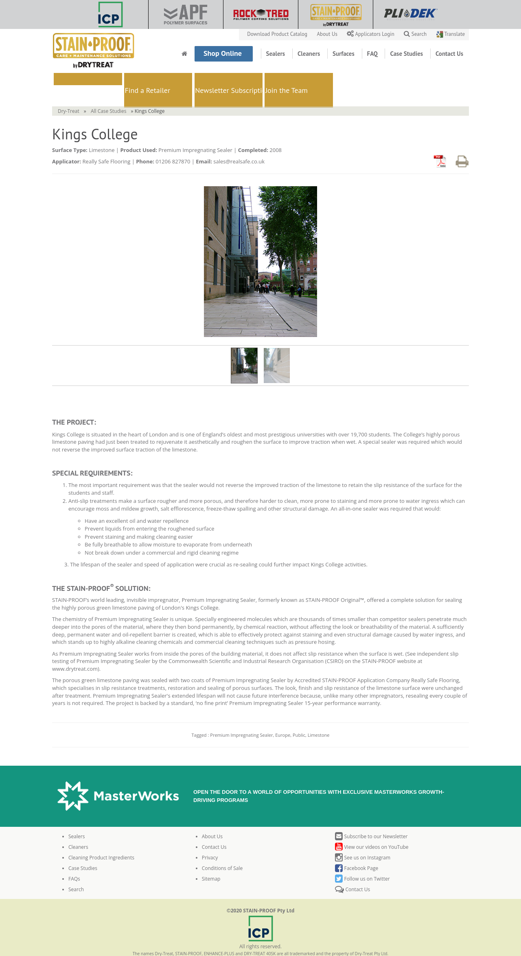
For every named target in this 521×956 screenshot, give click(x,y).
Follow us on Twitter (362, 859)
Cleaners (310, 53)
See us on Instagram (362, 838)
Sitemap (211, 859)
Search (415, 34)
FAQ (373, 53)
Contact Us (449, 53)
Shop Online (224, 53)
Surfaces (344, 53)
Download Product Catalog (278, 34)
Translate (450, 34)
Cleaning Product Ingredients (101, 838)
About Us (328, 34)
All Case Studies (109, 91)
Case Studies (407, 53)
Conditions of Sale (222, 849)
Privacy (210, 838)
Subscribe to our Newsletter (371, 817)
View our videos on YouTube (371, 827)
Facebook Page (356, 849)
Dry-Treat (68, 91)
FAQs (74, 859)
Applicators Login (371, 34)
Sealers (276, 53)
